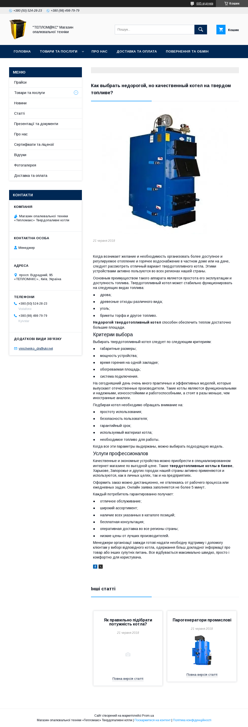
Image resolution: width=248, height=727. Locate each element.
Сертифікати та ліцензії (34, 144)
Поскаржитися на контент (152, 720)
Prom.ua (148, 715)
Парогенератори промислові (202, 620)
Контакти (23, 64)
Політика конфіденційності (192, 720)
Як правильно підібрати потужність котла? (128, 622)
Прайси (20, 82)
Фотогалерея (25, 165)
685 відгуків (204, 3)
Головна (22, 51)
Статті (19, 113)
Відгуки (20, 155)
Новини (20, 103)
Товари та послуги (58, 51)
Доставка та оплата (137, 51)
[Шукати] (200, 29)
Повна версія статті (127, 679)
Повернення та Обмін (187, 51)
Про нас (99, 51)
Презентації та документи (36, 124)
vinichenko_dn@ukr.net (36, 348)
